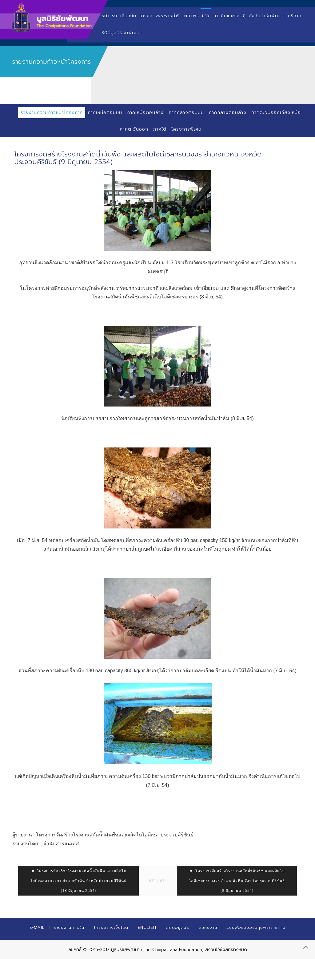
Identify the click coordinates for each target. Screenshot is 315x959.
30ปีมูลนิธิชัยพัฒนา (122, 33)
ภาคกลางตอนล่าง (227, 112)
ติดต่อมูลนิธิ (177, 927)
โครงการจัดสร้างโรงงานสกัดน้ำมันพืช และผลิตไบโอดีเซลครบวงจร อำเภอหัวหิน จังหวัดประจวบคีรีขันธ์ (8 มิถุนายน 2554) (237, 881)
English (147, 927)
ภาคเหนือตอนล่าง (145, 112)
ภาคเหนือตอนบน (105, 112)
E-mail (37, 927)
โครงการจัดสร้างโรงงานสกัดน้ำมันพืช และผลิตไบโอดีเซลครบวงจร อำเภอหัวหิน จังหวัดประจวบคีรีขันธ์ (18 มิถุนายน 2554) (78, 881)
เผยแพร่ (191, 16)
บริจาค (294, 16)
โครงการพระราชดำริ (159, 16)
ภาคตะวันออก (134, 129)
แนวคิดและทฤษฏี (229, 16)
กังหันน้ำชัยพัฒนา (267, 16)
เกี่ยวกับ (128, 16)
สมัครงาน (208, 927)
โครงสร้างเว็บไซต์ (111, 927)
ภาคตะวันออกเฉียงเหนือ (276, 112)
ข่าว (206, 16)
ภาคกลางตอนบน (186, 112)
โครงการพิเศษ (186, 129)
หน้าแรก (109, 16)
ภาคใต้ (159, 129)
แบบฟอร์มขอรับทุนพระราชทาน (256, 927)
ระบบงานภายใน (69, 927)
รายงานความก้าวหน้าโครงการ (52, 112)
